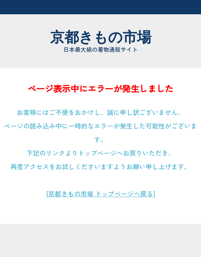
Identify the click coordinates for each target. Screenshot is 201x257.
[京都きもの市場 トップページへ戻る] (100, 193)
